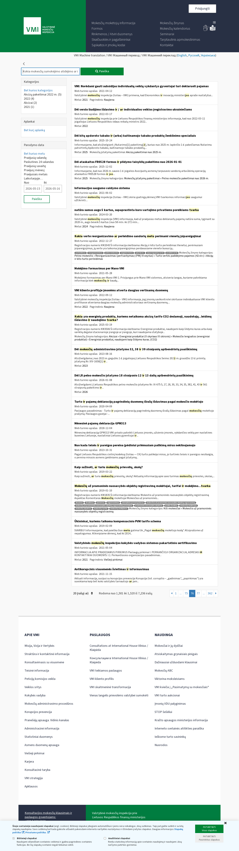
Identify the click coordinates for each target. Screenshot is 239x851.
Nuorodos (161, 745)
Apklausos (31, 786)
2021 (29, 107)
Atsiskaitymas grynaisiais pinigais (176, 654)
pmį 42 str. (140, 253)
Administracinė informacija (42, 728)
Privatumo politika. (35, 832)
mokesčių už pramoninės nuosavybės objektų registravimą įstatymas (104, 506)
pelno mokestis (111, 253)
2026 (85, 392)
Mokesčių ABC (164, 670)
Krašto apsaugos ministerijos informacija (181, 720)
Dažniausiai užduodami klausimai (176, 662)
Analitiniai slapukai (117, 838)
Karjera (29, 761)
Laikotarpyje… (33, 178)
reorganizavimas (95, 253)
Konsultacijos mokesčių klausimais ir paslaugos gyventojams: (48, 815)
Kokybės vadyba (35, 695)
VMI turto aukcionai (167, 695)
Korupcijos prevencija (38, 712)
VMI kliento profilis (102, 679)
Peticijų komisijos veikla (40, 679)
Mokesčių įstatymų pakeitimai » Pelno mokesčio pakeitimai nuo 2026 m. (166, 178)
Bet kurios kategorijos (38, 90)
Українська (208, 55)
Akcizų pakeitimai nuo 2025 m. (143, 152)
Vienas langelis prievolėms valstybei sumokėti (119, 695)
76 (192, 593)
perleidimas (80, 253)
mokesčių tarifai (100, 509)
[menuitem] (113, 23)
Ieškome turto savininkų (170, 737)
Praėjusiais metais (35, 174)
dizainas (79, 503)
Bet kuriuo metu (34, 154)
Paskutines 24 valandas (39, 162)
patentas (100, 503)
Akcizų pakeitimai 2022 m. (42, 94)
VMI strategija (34, 778)
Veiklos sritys (33, 687)
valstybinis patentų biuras (133, 503)
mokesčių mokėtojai (188, 506)
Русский (193, 55)
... (181, 593)
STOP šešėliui (163, 712)
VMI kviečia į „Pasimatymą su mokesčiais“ (182, 687)
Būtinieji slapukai (24, 838)
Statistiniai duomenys (39, 737)
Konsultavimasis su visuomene (44, 662)
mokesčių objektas (83, 509)
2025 (85, 152)
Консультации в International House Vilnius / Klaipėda (119, 660)
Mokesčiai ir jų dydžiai (169, 646)
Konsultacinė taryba (37, 770)
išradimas (90, 503)
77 (198, 593)
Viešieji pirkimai (113, 560)
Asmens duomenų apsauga (42, 745)
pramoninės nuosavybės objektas (148, 506)
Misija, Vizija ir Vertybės (39, 646)
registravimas (113, 503)
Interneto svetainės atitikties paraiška (179, 728)
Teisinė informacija (37, 670)
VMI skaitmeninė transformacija (110, 687)
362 (210, 593)
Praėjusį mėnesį (34, 170)
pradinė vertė (171, 253)
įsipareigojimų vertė (155, 253)
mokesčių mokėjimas (118, 509)
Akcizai (30, 103)
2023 (85, 366)
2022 (29, 99)
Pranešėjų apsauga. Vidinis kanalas (47, 720)
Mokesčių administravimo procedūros (49, 704)
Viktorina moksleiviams (170, 679)
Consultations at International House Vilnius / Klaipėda (119, 648)
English (182, 55)
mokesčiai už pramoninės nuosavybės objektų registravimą (171, 503)
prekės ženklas (171, 506)
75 (186, 593)
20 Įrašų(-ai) (83, 593)
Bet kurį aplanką (34, 130)
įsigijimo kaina (127, 253)
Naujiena (109, 100)
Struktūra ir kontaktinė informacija (47, 654)
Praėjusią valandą (35, 158)
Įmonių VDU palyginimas (170, 704)
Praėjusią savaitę (35, 166)
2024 (85, 226)
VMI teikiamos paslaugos (106, 670)
